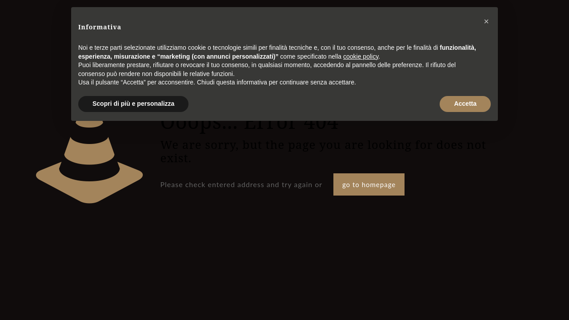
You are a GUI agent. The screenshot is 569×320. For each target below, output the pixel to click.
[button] (486, 21)
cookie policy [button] (360, 56)
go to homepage (369, 184)
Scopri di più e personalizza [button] (133, 103)
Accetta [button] (465, 103)
